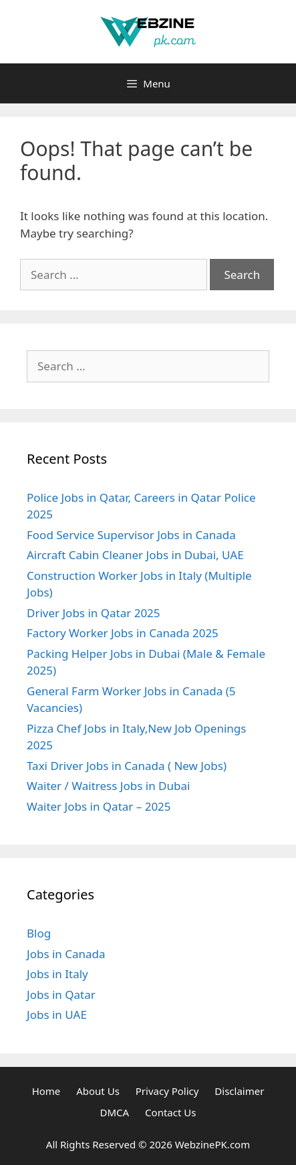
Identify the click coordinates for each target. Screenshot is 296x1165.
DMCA (115, 1112)
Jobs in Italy (57, 974)
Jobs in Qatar (61, 994)
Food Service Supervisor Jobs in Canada (131, 534)
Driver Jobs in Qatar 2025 (93, 613)
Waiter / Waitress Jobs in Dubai (108, 785)
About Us (98, 1091)
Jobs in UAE (57, 1014)
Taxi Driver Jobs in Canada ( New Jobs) (127, 765)
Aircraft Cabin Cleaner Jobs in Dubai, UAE (135, 554)
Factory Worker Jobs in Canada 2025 (122, 633)
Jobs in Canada (66, 953)
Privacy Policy (167, 1091)
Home (46, 1091)
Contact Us (170, 1112)
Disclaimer (239, 1091)
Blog (39, 933)
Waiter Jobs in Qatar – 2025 (99, 806)
